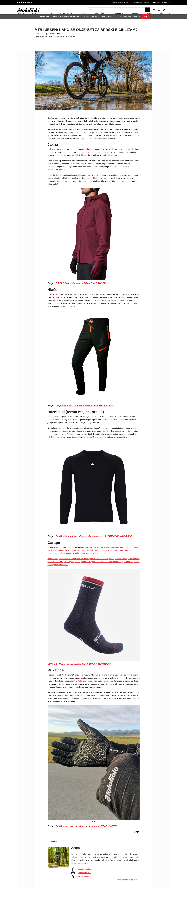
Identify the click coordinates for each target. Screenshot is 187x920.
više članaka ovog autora (128, 886)
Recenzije (44, 23)
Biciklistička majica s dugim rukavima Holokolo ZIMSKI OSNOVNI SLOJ (95, 543)
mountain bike (86, 142)
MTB (145, 23)
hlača (58, 301)
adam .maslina (84, 876)
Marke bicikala (47, 43)
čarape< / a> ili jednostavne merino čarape (104, 554)
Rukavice (82, 687)
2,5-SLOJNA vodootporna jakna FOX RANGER (81, 290)
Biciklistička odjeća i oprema (66, 23)
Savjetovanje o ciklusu (129, 23)
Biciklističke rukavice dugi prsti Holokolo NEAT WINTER (86, 832)
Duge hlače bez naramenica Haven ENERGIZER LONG (85, 412)
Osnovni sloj (53, 423)
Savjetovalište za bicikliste (64, 43)
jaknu (89, 159)
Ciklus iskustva (90, 23)
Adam (52, 40)
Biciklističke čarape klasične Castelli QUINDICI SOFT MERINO (83, 670)
